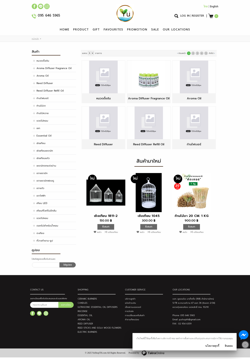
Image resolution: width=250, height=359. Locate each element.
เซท (38, 130)
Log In (185, 16)
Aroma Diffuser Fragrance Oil (54, 70)
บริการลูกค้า (130, 300)
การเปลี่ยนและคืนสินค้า (135, 316)
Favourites (113, 31)
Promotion (137, 31)
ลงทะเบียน (66, 306)
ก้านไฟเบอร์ (42, 100)
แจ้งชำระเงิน (130, 304)
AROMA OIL (84, 321)
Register (198, 16)
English (214, 7)
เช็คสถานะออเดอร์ (133, 308)
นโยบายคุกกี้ (212, 345)
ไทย (205, 7)
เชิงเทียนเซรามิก (45, 152)
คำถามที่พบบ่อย (132, 321)
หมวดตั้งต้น (43, 62)
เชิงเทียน (41, 145)
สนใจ (99, 233)
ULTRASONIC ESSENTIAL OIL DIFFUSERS (98, 308)
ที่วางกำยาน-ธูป (45, 242)
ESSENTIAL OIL (85, 316)
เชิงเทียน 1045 (149, 217)
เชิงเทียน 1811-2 (106, 217)
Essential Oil (44, 137)
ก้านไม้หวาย (43, 115)
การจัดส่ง (129, 312)
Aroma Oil (43, 77)
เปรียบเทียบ (113, 233)
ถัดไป (211, 54)
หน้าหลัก (35, 40)
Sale (155, 31)
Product (81, 31)
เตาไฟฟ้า (41, 197)
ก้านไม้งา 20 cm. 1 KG (192, 217)
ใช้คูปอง (67, 266)
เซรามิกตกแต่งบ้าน (46, 167)
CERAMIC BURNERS (87, 300)
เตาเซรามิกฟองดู (45, 182)
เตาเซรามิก (42, 175)
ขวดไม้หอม (42, 122)
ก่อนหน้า (182, 54)
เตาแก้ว (40, 190)
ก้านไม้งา (41, 107)
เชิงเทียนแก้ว (43, 160)
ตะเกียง (40, 235)
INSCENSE (82, 312)
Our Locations (176, 31)
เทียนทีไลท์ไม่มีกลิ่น (46, 212)
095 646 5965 (49, 16)
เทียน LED (42, 205)
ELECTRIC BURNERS (87, 333)
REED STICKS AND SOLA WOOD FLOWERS (99, 329)
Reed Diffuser (45, 85)
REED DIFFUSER (85, 325)
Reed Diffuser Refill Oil (50, 92)
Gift (96, 31)
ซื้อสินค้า (105, 228)
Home (64, 31)
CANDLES (82, 304)
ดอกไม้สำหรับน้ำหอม (47, 227)
